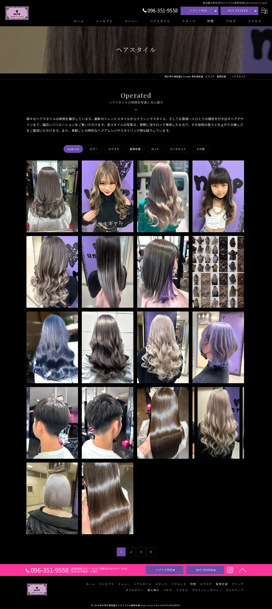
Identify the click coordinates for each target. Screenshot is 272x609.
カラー (94, 149)
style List (73, 149)
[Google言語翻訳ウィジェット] (264, 11)
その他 (200, 149)
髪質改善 (135, 149)
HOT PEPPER (238, 10)
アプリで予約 (198, 10)
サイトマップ (235, 590)
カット (155, 149)
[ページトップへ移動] (242, 570)
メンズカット (178, 149)
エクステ (113, 149)
